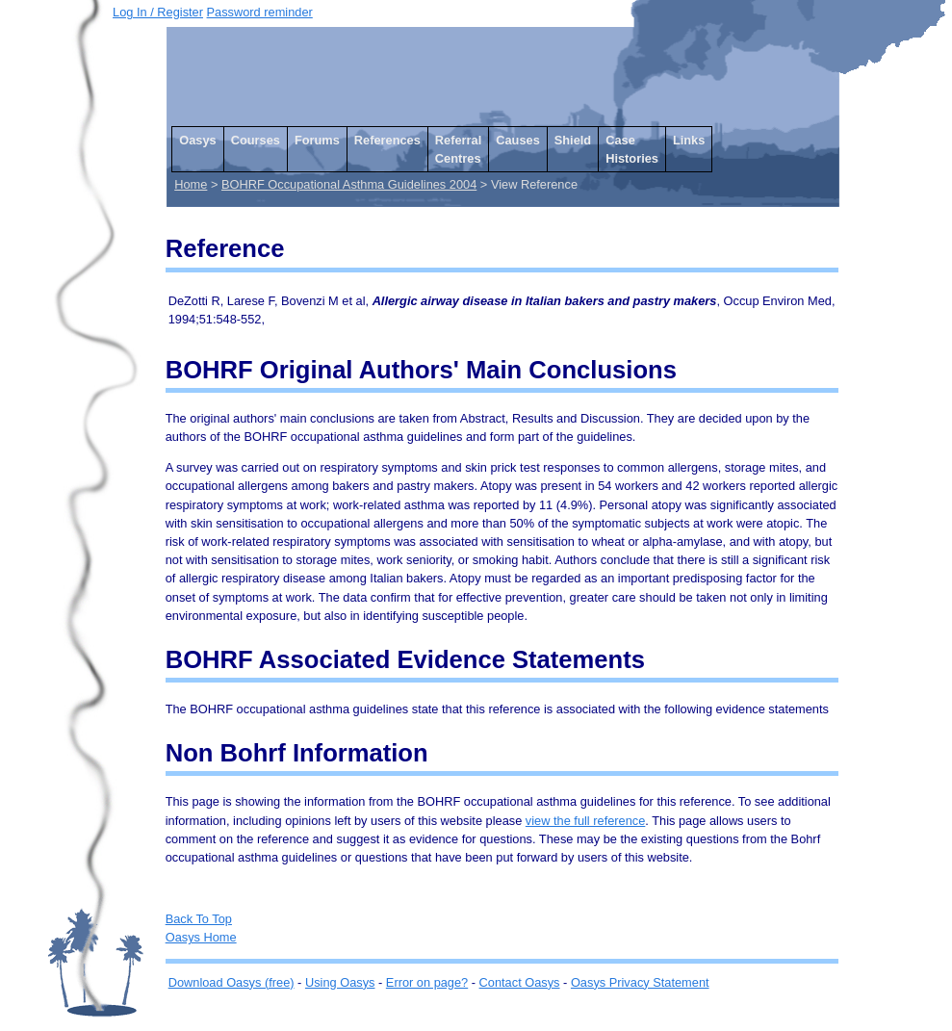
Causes (518, 140)
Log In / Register (158, 12)
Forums (317, 140)
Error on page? (427, 982)
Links (689, 140)
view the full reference (585, 820)
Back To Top (199, 919)
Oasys (197, 140)
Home (190, 184)
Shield (572, 140)
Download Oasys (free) (231, 982)
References (387, 140)
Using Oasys (340, 982)
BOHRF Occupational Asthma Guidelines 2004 (348, 184)
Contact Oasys (519, 982)
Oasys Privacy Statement (640, 982)
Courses (255, 140)
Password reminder (260, 12)
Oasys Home (201, 937)
